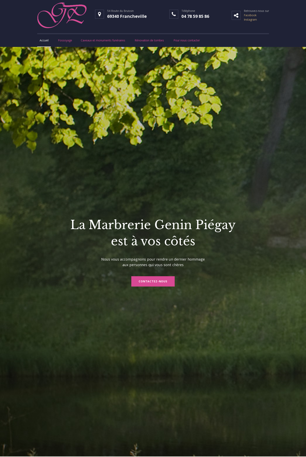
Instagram (250, 19)
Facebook (250, 15)
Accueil (44, 40)
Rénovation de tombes (149, 40)
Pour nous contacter (186, 40)
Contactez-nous (153, 281)
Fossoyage (65, 40)
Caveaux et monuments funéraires (103, 40)
